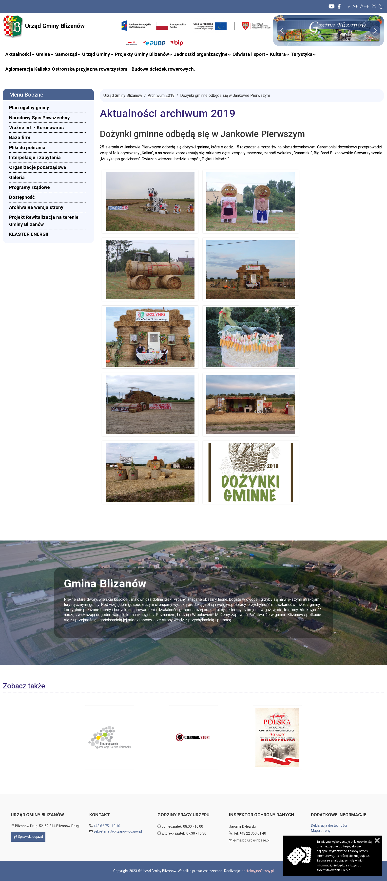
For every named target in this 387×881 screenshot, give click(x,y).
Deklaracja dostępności (329, 825)
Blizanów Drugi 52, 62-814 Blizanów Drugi (45, 826)
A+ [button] (355, 6)
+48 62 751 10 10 (107, 826)
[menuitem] (18, 54)
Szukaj (116, 35)
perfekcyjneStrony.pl (258, 871)
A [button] (349, 7)
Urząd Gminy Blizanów (44, 26)
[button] (374, 6)
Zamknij (377, 840)
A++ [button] (364, 6)
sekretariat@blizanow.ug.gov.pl (118, 831)
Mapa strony (320, 831)
